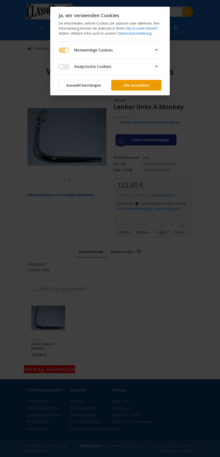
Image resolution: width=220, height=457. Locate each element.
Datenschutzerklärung (134, 33)
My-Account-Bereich (142, 28)
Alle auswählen (136, 85)
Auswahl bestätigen (83, 85)
